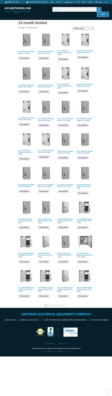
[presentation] (12, 359)
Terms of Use (62, 343)
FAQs (83, 2)
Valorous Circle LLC (66, 351)
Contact (90, 2)
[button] (103, 14)
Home (52, 2)
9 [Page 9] (63, 305)
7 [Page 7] (58, 305)
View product (24, 58)
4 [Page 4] (53, 305)
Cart (106, 2)
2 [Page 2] (48, 305)
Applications (69, 2)
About (59, 2)
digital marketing (54, 351)
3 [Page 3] (50, 305)
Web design (44, 351)
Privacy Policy (50, 343)
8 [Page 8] (60, 305)
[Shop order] (83, 28)
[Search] (99, 9)
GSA (78, 2)
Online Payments (40, 335)
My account (98, 2)
